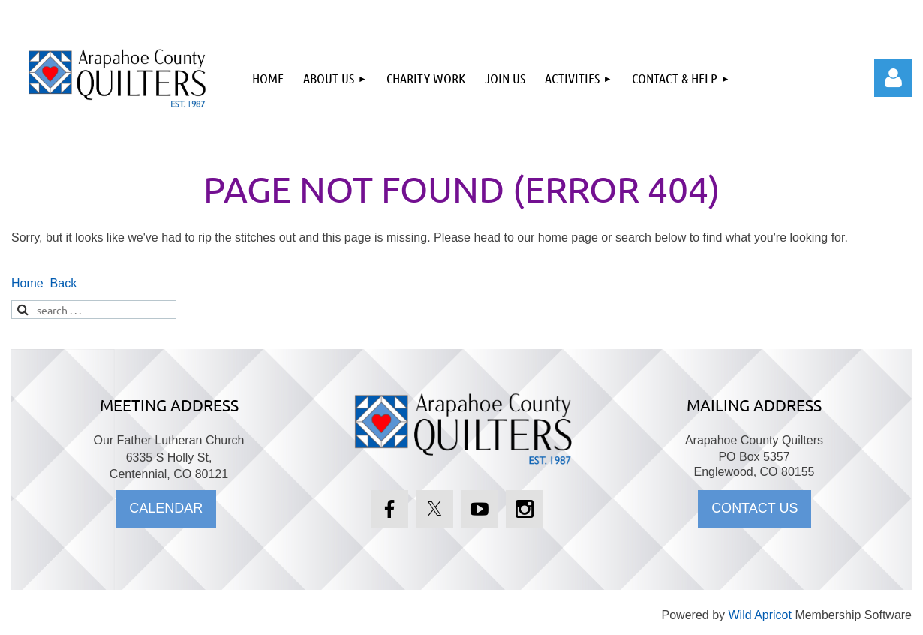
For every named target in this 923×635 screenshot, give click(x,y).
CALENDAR (166, 508)
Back (63, 283)
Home (27, 283)
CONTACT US (754, 508)
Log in (893, 78)
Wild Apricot (759, 615)
